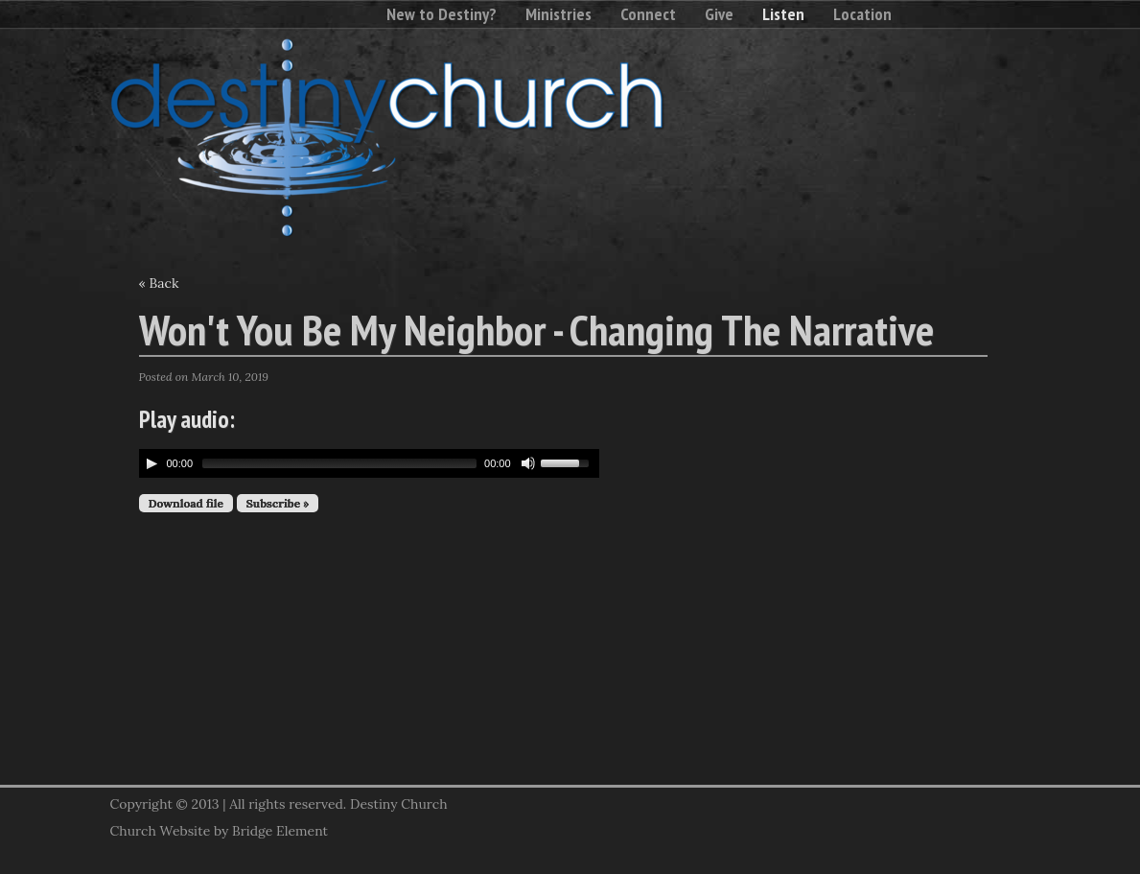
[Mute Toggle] (528, 463)
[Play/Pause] (151, 463)
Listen (783, 14)
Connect (648, 14)
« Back (159, 283)
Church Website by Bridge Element (219, 830)
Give (719, 14)
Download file (186, 503)
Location (862, 14)
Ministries (558, 14)
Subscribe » (278, 503)
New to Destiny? (441, 14)
